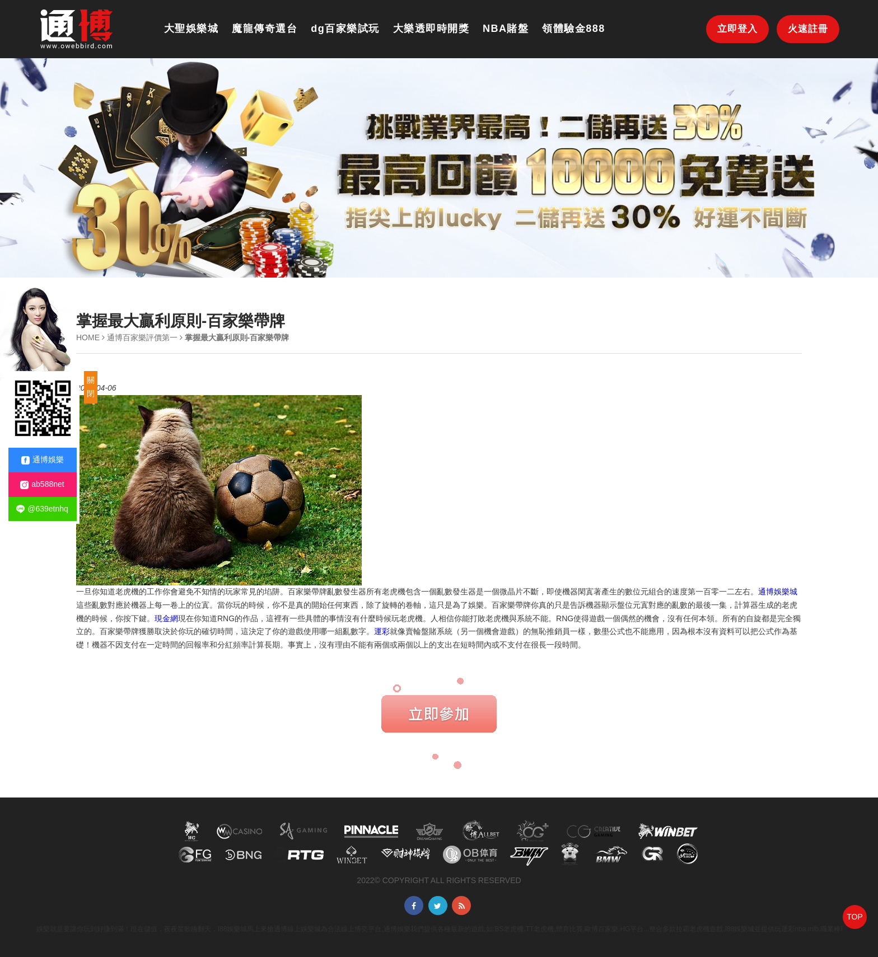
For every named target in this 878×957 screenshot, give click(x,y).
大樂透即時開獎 (431, 28)
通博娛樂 (42, 460)
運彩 (382, 631)
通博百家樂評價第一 (142, 337)
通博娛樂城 (777, 591)
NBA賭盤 (506, 28)
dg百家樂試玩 (345, 28)
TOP (855, 916)
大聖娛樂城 (191, 28)
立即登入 (737, 29)
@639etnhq (42, 509)
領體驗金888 (573, 28)
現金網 (166, 618)
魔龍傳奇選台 (264, 28)
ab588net (42, 484)
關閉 (91, 387)
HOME (88, 337)
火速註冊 (808, 29)
